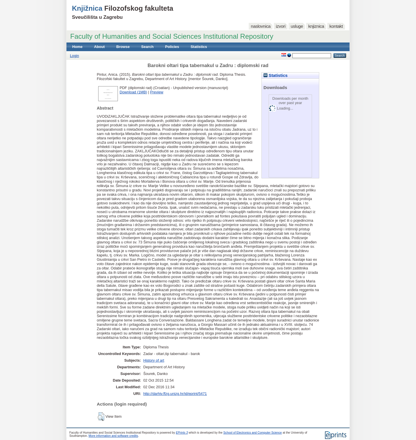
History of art (153, 360)
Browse (123, 47)
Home (77, 47)
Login (74, 55)
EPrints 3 (182, 432)
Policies (172, 47)
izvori (280, 26)
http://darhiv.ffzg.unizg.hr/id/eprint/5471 (175, 393)
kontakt (336, 26)
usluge (297, 26)
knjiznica (316, 26)
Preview (157, 92)
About (99, 47)
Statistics (199, 47)
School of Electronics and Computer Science (252, 432)
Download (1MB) (133, 92)
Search (147, 47)
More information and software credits (113, 435)
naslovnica (260, 26)
